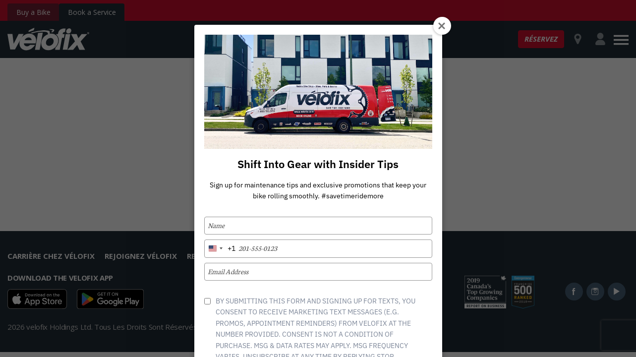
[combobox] (220, 248)
